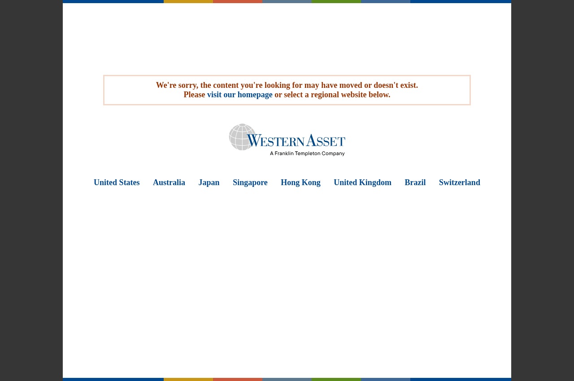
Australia (169, 182)
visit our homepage (240, 94)
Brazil (415, 182)
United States (117, 182)
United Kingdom (362, 182)
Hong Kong (301, 182)
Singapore (250, 182)
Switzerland (459, 182)
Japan (209, 182)
